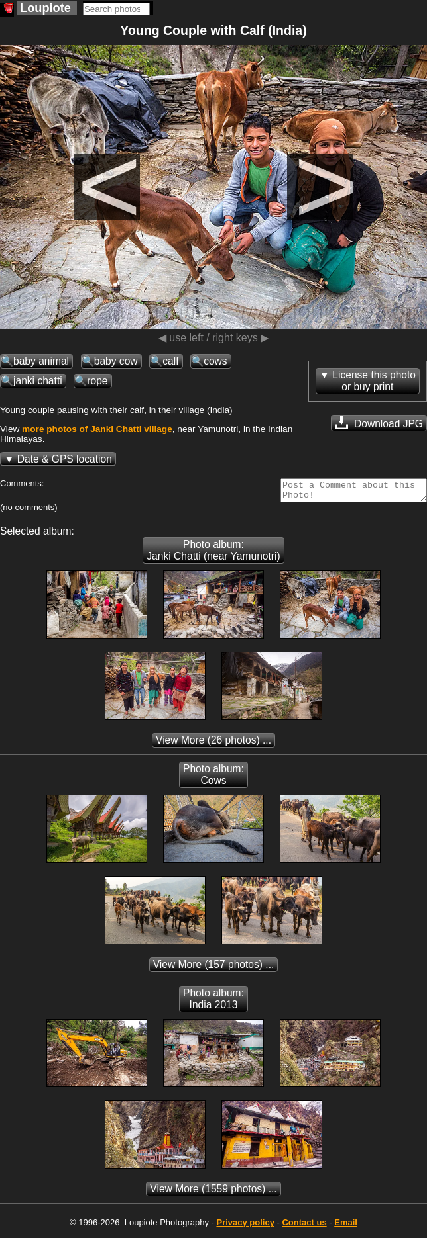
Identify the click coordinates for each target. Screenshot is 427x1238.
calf (170, 361)
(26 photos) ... (213, 744)
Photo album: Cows (213, 778)
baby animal (41, 361)
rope (97, 380)
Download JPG (379, 422)
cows (215, 361)
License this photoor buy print (374, 380)
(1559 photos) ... (213, 1192)
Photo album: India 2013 (213, 1002)
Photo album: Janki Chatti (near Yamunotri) (213, 554)
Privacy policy (245, 1226)
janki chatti (37, 380)
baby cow (116, 361)
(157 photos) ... (213, 968)
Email (345, 1226)
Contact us (304, 1226)
